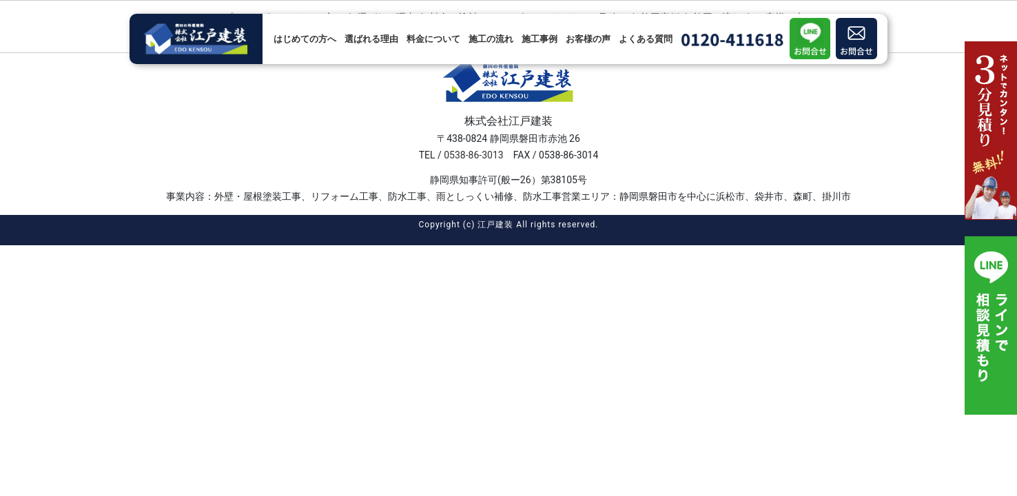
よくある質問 (645, 39)
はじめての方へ (305, 39)
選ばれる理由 (371, 39)
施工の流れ (491, 39)
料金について (433, 39)
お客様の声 (588, 39)
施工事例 (539, 39)
